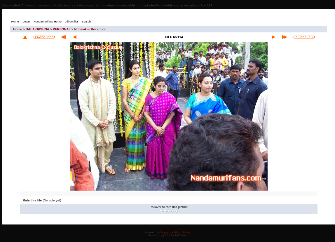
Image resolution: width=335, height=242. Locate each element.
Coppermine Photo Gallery (174, 232)
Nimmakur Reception (90, 29)
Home (17, 29)
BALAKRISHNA (37, 29)
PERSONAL (62, 29)
